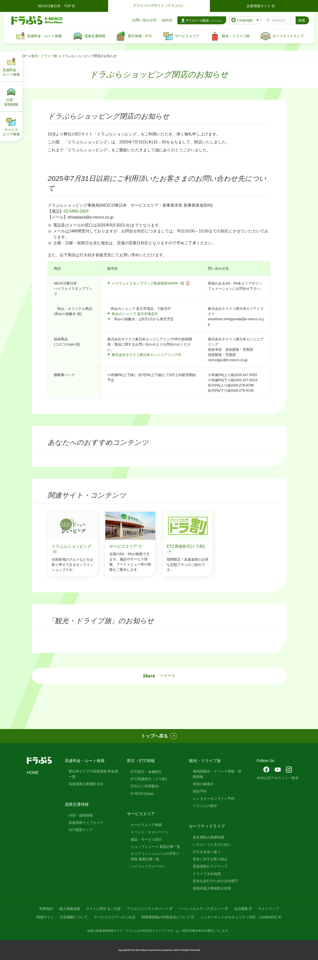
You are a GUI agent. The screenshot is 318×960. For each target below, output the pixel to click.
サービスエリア (141, 814)
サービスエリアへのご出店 (114, 917)
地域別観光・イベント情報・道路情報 (217, 774)
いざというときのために (212, 844)
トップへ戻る (154, 736)
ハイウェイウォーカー (148, 866)
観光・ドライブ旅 (44, 56)
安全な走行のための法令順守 (215, 881)
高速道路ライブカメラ (86, 823)
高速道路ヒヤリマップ (210, 866)
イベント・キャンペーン (150, 832)
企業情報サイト (261, 5)
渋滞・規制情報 (81, 815)
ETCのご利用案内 (145, 786)
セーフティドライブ (207, 826)
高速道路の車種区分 (84, 784)
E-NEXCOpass (142, 794)
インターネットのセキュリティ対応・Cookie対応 (238, 917)
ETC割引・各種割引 (146, 772)
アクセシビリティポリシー (147, 909)
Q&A (165, 20)
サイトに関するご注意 (103, 909)
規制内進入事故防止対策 (212, 888)
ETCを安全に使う (207, 852)
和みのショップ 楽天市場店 (133, 314)
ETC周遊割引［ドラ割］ (150, 779)
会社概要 (241, 909)
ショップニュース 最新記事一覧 (155, 847)
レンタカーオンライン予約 (214, 798)
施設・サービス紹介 (146, 839)
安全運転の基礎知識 (208, 837)
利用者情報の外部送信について (165, 917)
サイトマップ (268, 909)
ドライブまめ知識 (207, 874)
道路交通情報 (77, 804)
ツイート (168, 675)
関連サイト (45, 917)
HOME (33, 772)
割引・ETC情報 (141, 761)
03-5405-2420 (76, 211)
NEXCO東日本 (191, 930)
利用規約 (46, 909)
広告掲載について (74, 917)
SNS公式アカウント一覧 (276, 778)
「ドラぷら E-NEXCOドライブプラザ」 (149, 930)
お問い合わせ (142, 20)
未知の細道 (201, 784)
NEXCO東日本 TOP (57, 5)
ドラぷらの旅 (203, 806)
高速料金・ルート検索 (85, 761)
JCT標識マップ (80, 830)
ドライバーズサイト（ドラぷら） (159, 5)
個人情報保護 (69, 909)
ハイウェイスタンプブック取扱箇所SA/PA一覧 (148, 283)
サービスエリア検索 (146, 825)
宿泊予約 (200, 791)
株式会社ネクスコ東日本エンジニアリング (145, 355)
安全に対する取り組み (210, 859)
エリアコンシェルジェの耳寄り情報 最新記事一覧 (155, 856)
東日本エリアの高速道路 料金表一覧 (93, 774)
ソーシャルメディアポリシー (201, 909)
